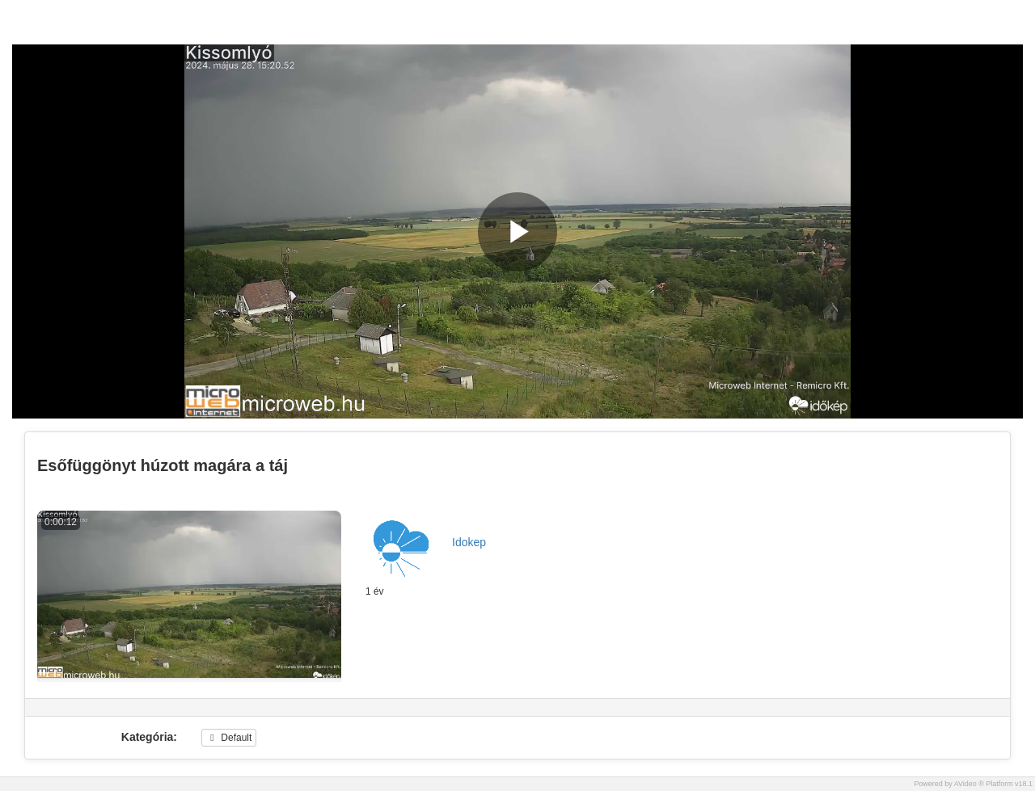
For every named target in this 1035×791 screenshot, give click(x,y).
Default (228, 737)
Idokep (469, 542)
